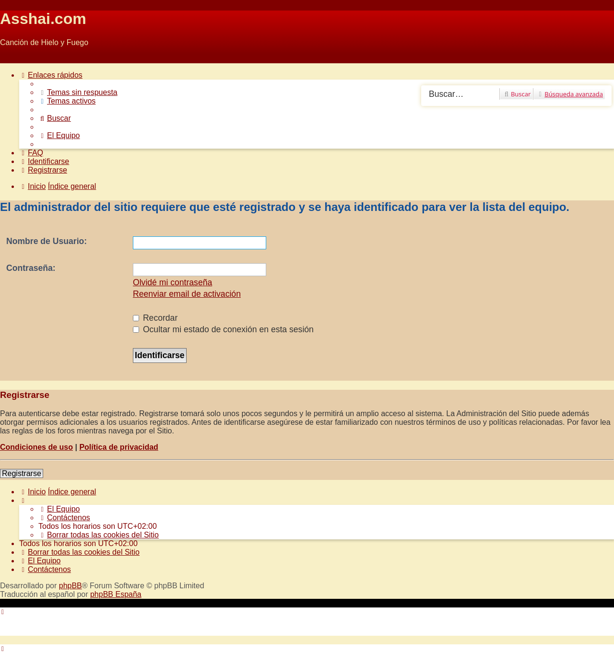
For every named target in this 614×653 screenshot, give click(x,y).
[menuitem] (78, 92)
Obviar (11, 59)
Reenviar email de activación (187, 294)
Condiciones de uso (36, 447)
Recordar (155, 318)
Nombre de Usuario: (46, 241)
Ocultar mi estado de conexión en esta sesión (223, 329)
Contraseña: (31, 268)
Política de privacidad (118, 447)
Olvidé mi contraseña (172, 282)
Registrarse (21, 473)
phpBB (70, 586)
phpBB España (116, 594)
